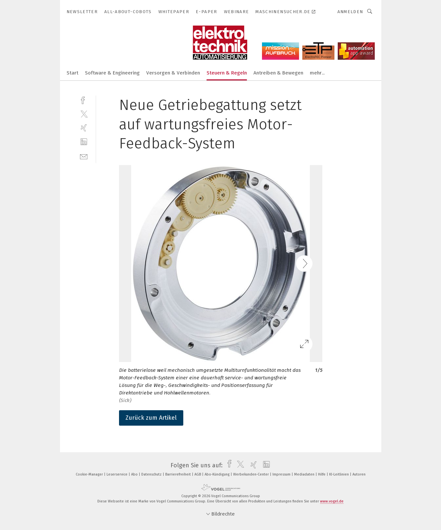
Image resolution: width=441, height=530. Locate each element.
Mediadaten (304, 474)
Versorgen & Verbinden (173, 73)
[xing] (84, 128)
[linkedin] (84, 142)
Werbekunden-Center (251, 474)
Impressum (281, 474)
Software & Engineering (112, 73)
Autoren (359, 474)
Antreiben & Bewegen (278, 73)
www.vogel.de (332, 501)
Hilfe (322, 474)
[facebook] (84, 99)
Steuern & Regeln (227, 73)
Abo (135, 474)
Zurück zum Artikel (151, 417)
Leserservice (118, 474)
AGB (198, 474)
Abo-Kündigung (218, 474)
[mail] (84, 156)
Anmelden (350, 11)
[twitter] (84, 114)
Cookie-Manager (90, 474)
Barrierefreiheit (178, 474)
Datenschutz (152, 474)
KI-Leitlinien (339, 474)
